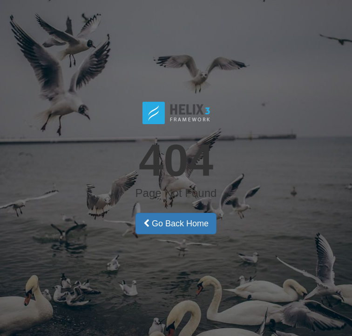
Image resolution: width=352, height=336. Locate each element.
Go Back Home (176, 223)
